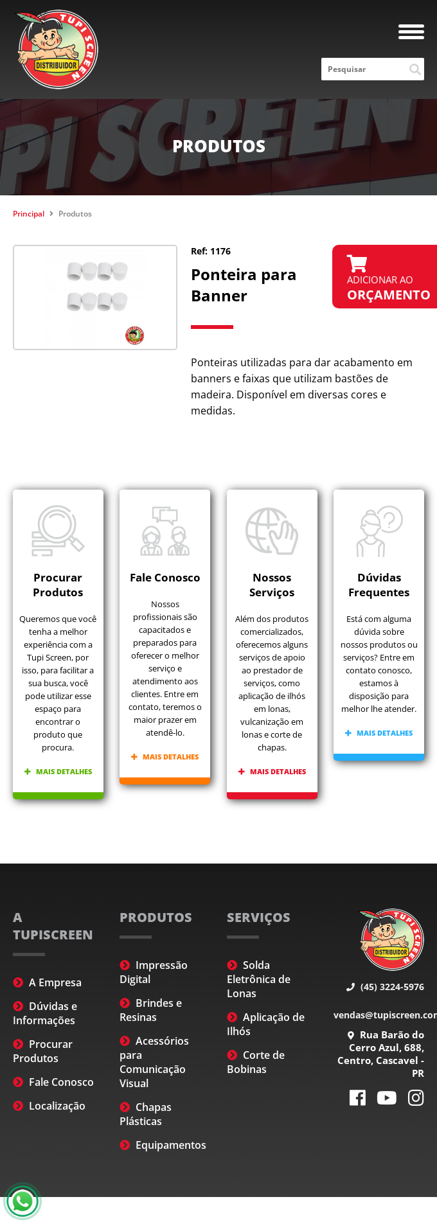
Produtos (75, 213)
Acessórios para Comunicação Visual (154, 1062)
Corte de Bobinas (256, 1062)
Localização (49, 1106)
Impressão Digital (154, 972)
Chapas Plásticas (146, 1114)
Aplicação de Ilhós (266, 1024)
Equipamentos (163, 1145)
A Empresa (47, 982)
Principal (28, 213)
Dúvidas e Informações (45, 1013)
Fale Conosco (53, 1082)
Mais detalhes (58, 771)
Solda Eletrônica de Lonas (258, 979)
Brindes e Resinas (151, 1010)
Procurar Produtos (43, 1051)
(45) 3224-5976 (385, 986)
